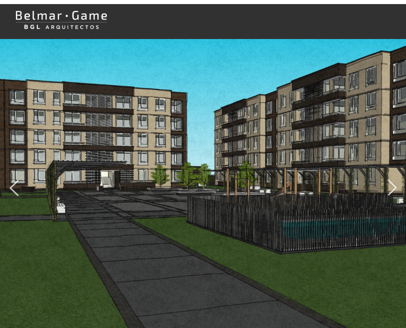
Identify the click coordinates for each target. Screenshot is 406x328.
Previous (13, 184)
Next (392, 184)
